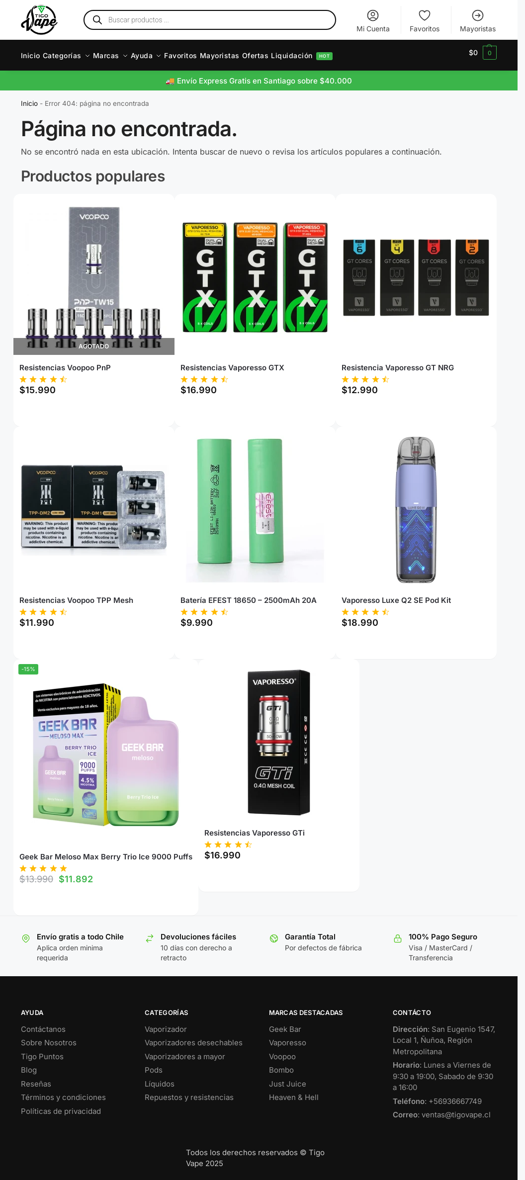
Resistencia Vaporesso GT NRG (398, 362)
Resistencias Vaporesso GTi (254, 827)
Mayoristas (478, 20)
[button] (483, 52)
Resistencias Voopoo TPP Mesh (76, 594)
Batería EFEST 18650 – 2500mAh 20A (248, 594)
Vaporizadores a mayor (185, 1051)
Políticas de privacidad (61, 1105)
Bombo (281, 1064)
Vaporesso (287, 1037)
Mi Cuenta (373, 20)
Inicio (29, 98)
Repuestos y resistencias (189, 1091)
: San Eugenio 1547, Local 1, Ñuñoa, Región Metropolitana (444, 1035)
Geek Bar (285, 1023)
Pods (154, 1064)
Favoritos (424, 20)
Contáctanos (43, 1023)
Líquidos (160, 1078)
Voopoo (282, 1051)
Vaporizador (166, 1023)
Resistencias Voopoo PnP (65, 362)
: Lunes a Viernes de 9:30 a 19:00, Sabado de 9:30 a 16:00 (443, 1071)
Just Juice (287, 1078)
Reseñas (36, 1078)
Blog (29, 1064)
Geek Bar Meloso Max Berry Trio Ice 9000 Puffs (105, 851)
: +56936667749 (437, 1095)
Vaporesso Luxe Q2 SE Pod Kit (396, 594)
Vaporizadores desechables (194, 1037)
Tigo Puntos (42, 1051)
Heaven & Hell (294, 1091)
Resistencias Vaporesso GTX (232, 362)
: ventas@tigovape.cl (442, 1109)
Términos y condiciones (63, 1091)
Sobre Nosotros (49, 1037)
